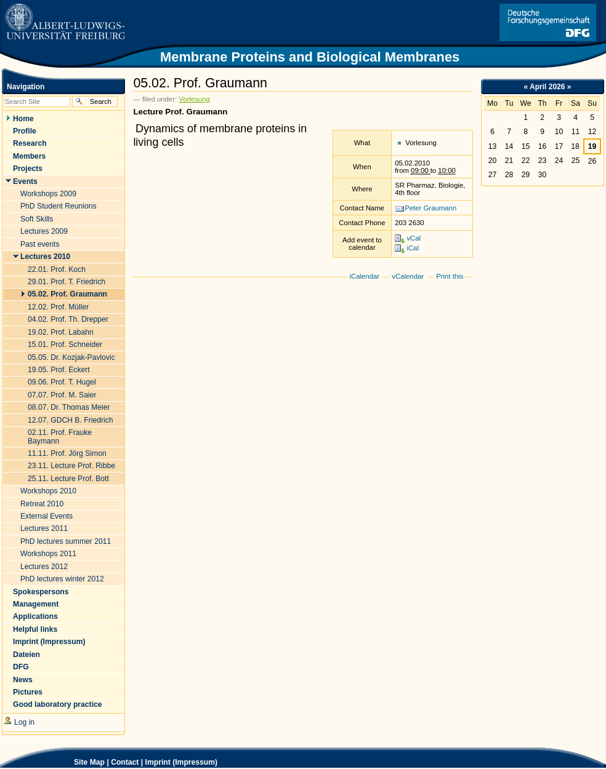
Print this (449, 276)
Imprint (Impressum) (181, 762)
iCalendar (365, 276)
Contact (125, 762)
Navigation (25, 86)
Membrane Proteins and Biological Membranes (309, 57)
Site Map (89, 762)
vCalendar (408, 276)
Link (547, 22)
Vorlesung (194, 99)
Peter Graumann (430, 208)
